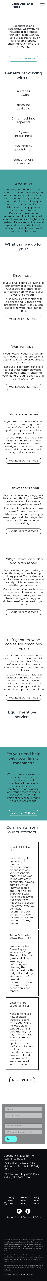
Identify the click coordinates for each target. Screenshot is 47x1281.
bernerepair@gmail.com (26, 1274)
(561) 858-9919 (36, 1200)
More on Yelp (22, 1080)
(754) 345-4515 (11, 1200)
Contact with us (23, 58)
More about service (23, 318)
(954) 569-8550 (23, 1200)
